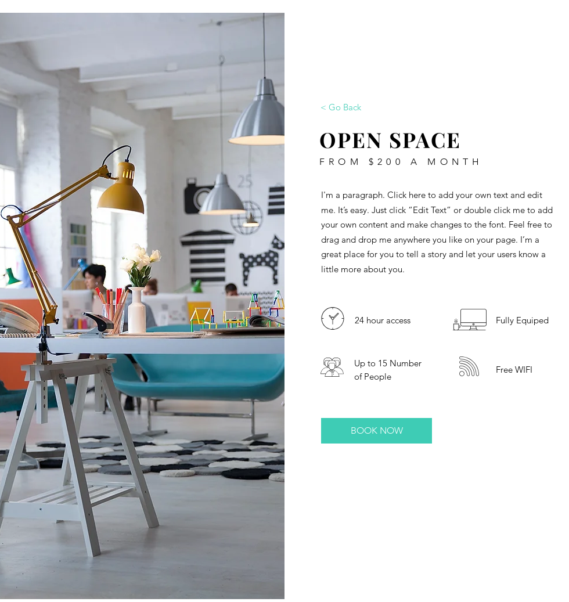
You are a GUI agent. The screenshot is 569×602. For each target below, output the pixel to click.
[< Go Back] (340, 106)
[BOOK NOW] (376, 431)
